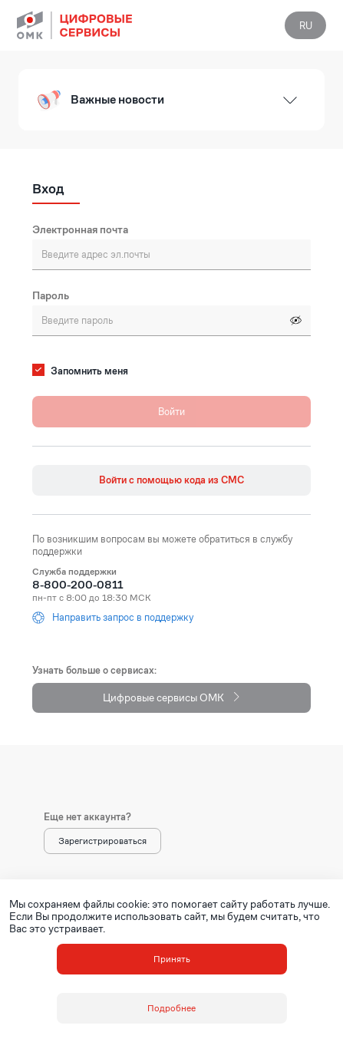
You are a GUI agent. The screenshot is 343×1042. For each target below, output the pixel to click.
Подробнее (171, 1008)
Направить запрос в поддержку (112, 618)
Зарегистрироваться (102, 840)
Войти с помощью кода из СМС (171, 479)
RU (305, 25)
